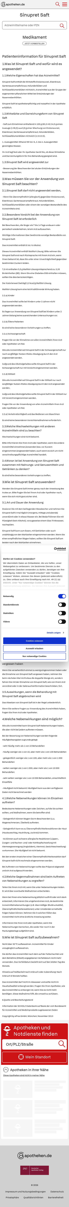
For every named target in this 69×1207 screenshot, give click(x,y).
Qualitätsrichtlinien (33, 1197)
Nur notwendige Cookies (35, 656)
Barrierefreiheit (55, 1197)
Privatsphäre (12, 1197)
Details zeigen (54, 632)
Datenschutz (57, 1191)
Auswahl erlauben (34, 648)
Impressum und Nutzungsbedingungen (25, 1191)
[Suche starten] (62, 25)
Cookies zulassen (34, 641)
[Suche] (58, 4)
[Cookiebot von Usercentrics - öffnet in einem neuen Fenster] (54, 549)
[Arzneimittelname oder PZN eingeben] (34, 25)
